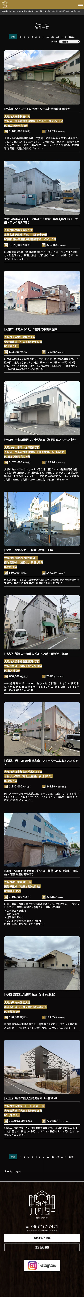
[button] (80, 5)
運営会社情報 (42, 1247)
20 (53, 36)
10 (48, 36)
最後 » (71, 36)
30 (57, 36)
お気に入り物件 (42, 1238)
